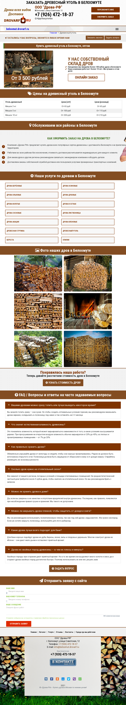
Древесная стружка (15, 231)
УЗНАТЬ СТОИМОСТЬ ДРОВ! (63, 382)
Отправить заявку (19, 623)
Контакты (69, 631)
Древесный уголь (70, 231)
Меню (117, 27)
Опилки (66, 240)
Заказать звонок (94, 37)
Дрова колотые (13, 204)
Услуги (51, 631)
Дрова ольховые (14, 195)
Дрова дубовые (69, 195)
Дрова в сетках (69, 204)
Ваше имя (10, 587)
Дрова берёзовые (14, 186)
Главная (34, 631)
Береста (10, 240)
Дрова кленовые (70, 222)
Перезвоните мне (105, 10)
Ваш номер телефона (15, 596)
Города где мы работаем (85, 631)
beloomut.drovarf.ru (17, 29)
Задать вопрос (112, 37)
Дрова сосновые (14, 213)
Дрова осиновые (70, 186)
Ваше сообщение (13, 604)
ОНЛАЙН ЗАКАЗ (86, 77)
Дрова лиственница (72, 213)
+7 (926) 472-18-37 (54, 14)
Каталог (42, 631)
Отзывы (59, 631)
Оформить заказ (105, 17)
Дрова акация (13, 222)
